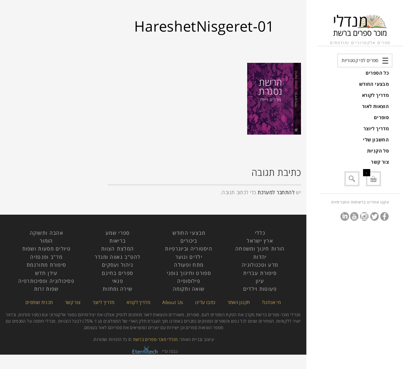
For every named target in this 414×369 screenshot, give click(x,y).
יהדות (260, 256)
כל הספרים (377, 73)
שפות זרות (46, 288)
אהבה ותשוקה (46, 232)
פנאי (117, 280)
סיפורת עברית (260, 273)
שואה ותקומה (188, 288)
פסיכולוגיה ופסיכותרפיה (46, 280)
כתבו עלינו (205, 302)
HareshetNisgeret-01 (204, 26)
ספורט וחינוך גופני (189, 273)
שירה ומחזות (117, 288)
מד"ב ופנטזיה (46, 256)
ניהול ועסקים (117, 264)
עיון (260, 280)
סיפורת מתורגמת (46, 264)
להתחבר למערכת (276, 192)
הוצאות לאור (375, 106)
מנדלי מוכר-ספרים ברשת (155, 339)
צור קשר (380, 162)
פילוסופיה (188, 280)
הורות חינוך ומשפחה (259, 248)
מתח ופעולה (188, 264)
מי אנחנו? (271, 302)
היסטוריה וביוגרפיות (188, 248)
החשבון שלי (376, 139)
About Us (172, 302)
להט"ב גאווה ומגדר (118, 256)
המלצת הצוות (117, 248)
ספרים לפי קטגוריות (360, 60)
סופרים (381, 117)
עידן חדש (46, 273)
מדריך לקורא (375, 95)
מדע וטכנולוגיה (260, 264)
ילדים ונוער (188, 256)
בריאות (117, 240)
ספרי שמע (117, 232)
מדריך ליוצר (376, 128)
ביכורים (188, 240)
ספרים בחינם (117, 273)
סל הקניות (378, 151)
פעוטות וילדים (260, 288)
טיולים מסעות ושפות (46, 248)
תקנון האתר (238, 302)
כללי (260, 232)
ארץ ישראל (260, 240)
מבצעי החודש (374, 84)
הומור (46, 240)
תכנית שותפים (39, 302)
